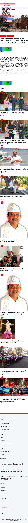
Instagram (3, 490)
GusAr (2, 51)
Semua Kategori (6, 12)
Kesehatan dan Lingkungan (8, 9)
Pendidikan (4, 21)
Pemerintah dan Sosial (7, 20)
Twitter (2, 493)
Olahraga (4, 17)
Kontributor (15, 26)
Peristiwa (4, 22)
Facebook (3, 487)
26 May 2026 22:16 (4, 479)
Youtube (3, 495)
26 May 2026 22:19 (4, 472)
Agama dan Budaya (6, 13)
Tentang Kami (4, 507)
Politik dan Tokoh (6, 23)
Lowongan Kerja (22, 26)
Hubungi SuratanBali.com (6, 26)
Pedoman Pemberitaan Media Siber (7, 510)
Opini (3, 18)
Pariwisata (4, 19)
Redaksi (2, 513)
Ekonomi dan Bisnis (6, 14)
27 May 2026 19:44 (4, 466)
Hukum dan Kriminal (6, 15)
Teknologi (4, 25)
